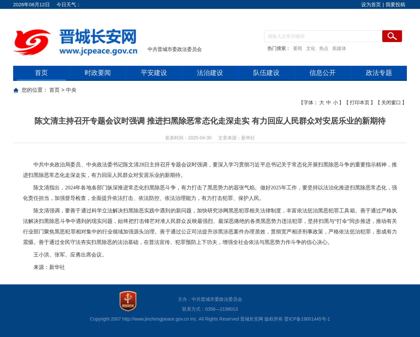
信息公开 (322, 72)
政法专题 (379, 72)
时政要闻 (98, 72)
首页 (41, 72)
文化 (310, 48)
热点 (323, 48)
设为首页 (371, 4)
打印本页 (359, 102)
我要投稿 (395, 4)
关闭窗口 (391, 102)
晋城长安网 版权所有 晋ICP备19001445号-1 (285, 319)
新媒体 (339, 48)
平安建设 (154, 72)
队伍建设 (266, 72)
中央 (71, 90)
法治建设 (210, 72)
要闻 (297, 48)
